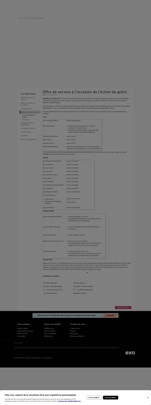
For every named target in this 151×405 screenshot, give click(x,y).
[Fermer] (148, 397)
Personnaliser (94, 397)
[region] (75, 397)
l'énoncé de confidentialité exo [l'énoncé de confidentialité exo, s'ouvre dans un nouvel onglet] (69, 401)
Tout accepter (110, 397)
